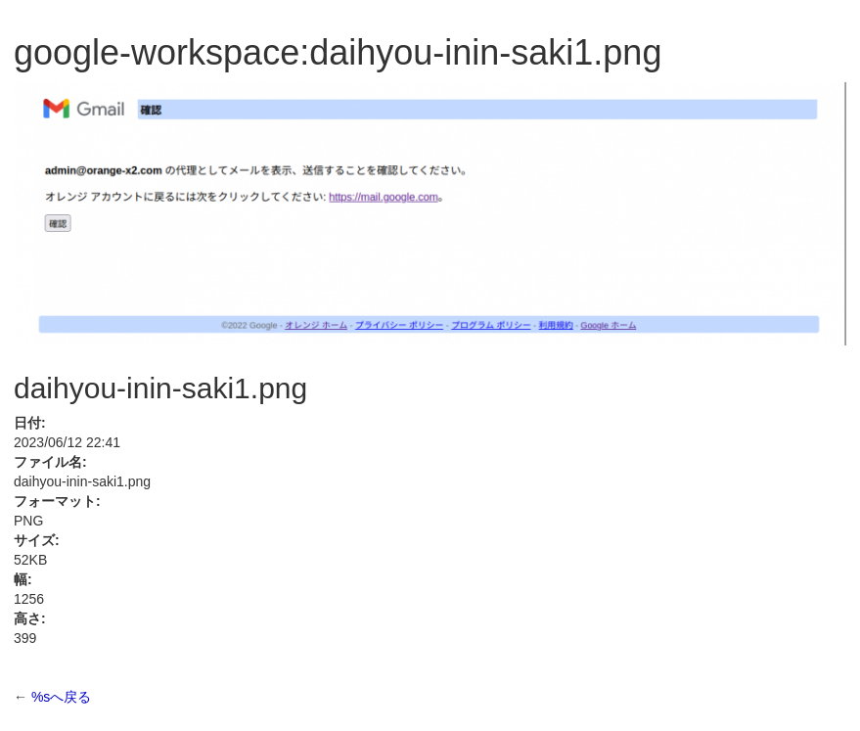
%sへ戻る (61, 697)
